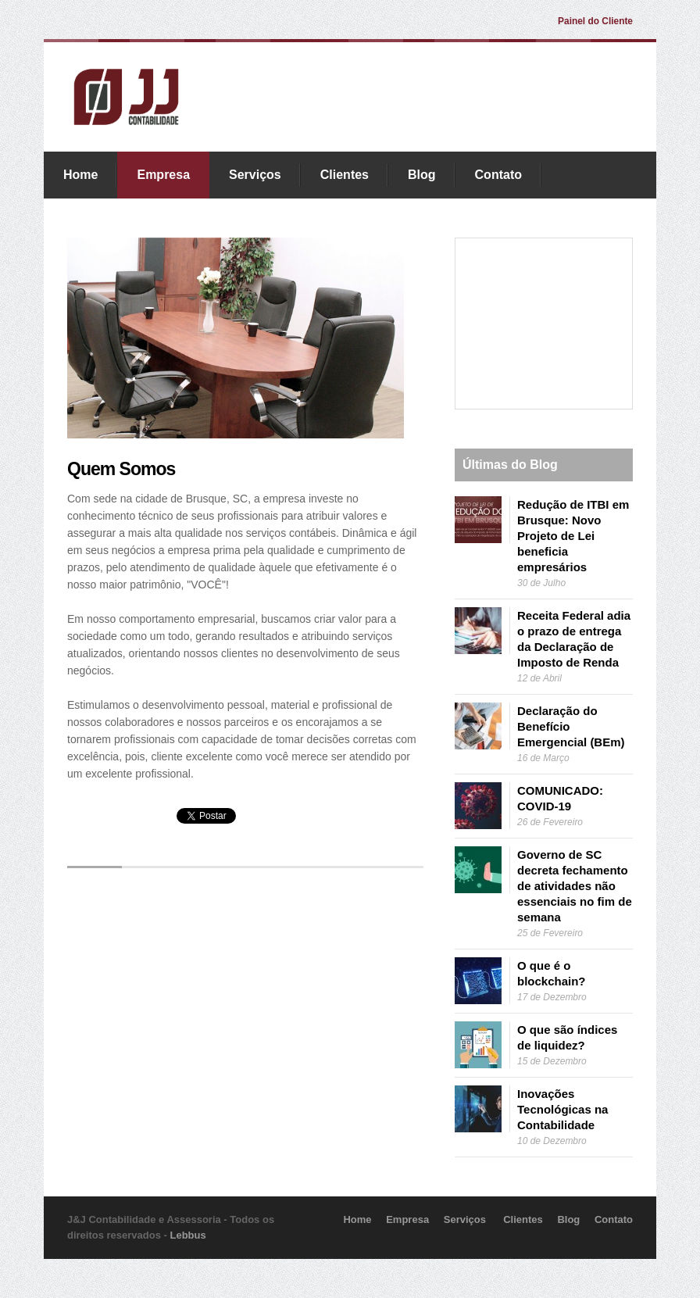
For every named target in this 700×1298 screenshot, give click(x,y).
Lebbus (188, 1235)
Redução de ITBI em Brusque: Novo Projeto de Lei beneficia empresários (573, 536)
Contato (498, 174)
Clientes (344, 174)
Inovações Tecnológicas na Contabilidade (562, 1109)
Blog (422, 174)
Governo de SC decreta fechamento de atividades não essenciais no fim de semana (574, 886)
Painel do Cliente (595, 21)
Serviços (255, 174)
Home (80, 174)
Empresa (163, 174)
